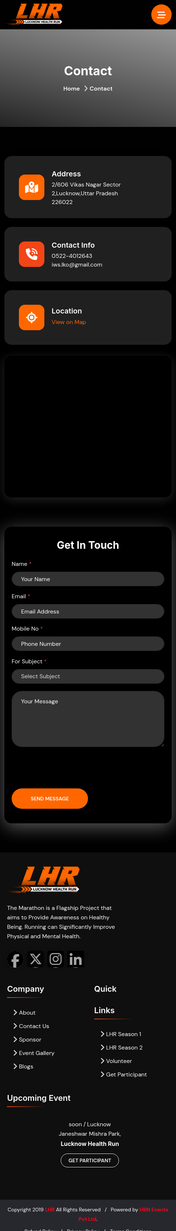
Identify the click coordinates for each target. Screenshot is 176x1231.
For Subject (29, 661)
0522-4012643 (72, 256)
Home (71, 88)
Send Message (50, 798)
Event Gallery (34, 1053)
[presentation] (67, 768)
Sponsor (27, 1039)
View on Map (69, 322)
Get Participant (123, 1074)
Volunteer (116, 1061)
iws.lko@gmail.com (77, 264)
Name (22, 564)
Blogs (23, 1066)
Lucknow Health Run (90, 1143)
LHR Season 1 (120, 1034)
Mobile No (27, 628)
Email (21, 596)
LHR (50, 1209)
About (24, 1012)
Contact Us (31, 1026)
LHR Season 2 (121, 1047)
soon (76, 1124)
